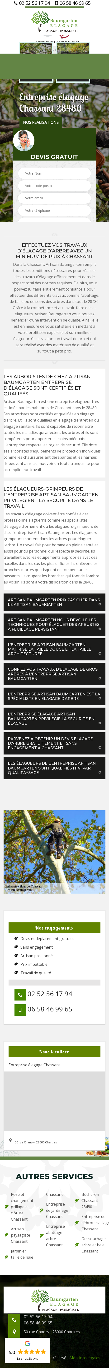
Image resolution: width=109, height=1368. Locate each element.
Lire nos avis (27, 1358)
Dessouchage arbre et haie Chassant (89, 1245)
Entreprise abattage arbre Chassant (52, 1235)
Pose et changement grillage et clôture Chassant (19, 1207)
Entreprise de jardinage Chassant (54, 1210)
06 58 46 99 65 (72, 3)
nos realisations (41, 122)
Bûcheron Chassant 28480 (87, 1200)
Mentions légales (85, 1357)
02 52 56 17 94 (32, 3)
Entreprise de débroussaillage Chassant (89, 1223)
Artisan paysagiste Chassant (17, 1235)
